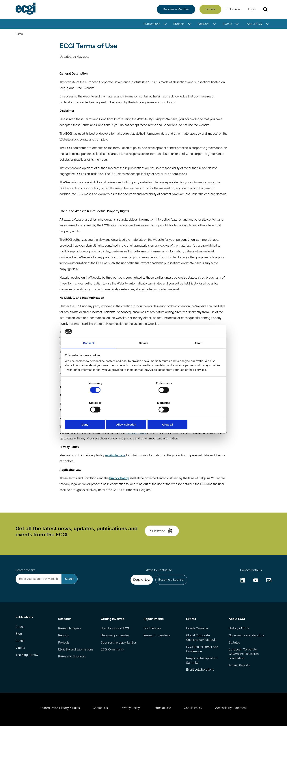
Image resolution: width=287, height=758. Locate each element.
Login (251, 9)
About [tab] (198, 353)
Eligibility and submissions (76, 675)
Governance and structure (246, 660)
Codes (20, 653)
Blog (19, 660)
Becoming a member (115, 660)
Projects (178, 24)
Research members (157, 660)
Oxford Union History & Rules (56, 738)
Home (19, 34)
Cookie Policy (195, 738)
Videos (20, 675)
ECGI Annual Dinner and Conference (202, 674)
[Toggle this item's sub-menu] (164, 24)
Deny (90, 414)
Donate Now (139, 603)
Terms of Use (163, 738)
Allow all (196, 414)
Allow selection (143, 414)
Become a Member (175, 9)
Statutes (234, 668)
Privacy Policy (129, 738)
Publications (151, 24)
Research (65, 643)
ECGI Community (112, 675)
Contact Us (97, 738)
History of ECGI (238, 653)
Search (264, 9)
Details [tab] (143, 353)
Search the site (26, 593)
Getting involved (113, 643)
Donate (210, 9)
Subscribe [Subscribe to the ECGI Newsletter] (163, 551)
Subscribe (233, 9)
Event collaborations (200, 695)
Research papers (70, 653)
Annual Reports (238, 691)
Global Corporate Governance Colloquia (201, 663)
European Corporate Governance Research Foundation (243, 679)
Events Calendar (197, 653)
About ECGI (254, 24)
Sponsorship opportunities (119, 668)
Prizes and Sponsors (72, 682)
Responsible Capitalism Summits (201, 686)
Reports (64, 660)
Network (203, 24)
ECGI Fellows (152, 653)
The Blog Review (27, 682)
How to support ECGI (115, 653)
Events (226, 24)
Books (20, 668)
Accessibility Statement (235, 738)
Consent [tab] (88, 353)
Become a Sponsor (170, 603)
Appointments (154, 643)
